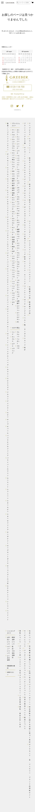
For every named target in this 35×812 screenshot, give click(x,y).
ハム (18, 155)
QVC (13, 237)
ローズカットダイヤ (7, 554)
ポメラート (18, 216)
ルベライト (7, 482)
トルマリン (7, 371)
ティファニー (18, 139)
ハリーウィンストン (18, 162)
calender (17, 57)
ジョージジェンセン (13, 274)
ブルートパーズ (7, 259)
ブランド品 (20, 650)
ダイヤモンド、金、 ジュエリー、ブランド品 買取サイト (29, 771)
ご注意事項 (20, 700)
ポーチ (24, 302)
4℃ (18, 322)
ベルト (24, 320)
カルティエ (13, 214)
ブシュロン (18, 183)
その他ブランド (24, 240)
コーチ (24, 202)
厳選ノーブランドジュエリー (7, 137)
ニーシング (18, 146)
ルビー (7, 415)
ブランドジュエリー (20, 684)
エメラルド (7, 172)
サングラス (24, 311)
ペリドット (7, 615)
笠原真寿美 (13, 242)
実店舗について (29, 662)
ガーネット (7, 338)
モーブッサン (18, 287)
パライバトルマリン (7, 466)
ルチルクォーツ (7, 592)
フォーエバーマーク (18, 174)
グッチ (24, 182)
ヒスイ (7, 192)
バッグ (24, 252)
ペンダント (18, 341)
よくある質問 (8, 658)
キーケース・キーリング (24, 272)
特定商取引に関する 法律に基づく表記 (29, 724)
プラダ (24, 188)
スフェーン (7, 494)
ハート (29, 150)
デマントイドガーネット (7, 320)
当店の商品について (24, 706)
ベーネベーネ (18, 209)
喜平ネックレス (29, 191)
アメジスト (7, 405)
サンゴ (7, 422)
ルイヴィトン (18, 308)
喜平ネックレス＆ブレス (29, 169)
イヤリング (13, 351)
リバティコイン (29, 261)
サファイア (7, 183)
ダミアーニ (18, 132)
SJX (13, 171)
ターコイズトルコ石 (7, 574)
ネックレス (13, 339)
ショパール (13, 288)
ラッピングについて (24, 685)
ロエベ (24, 195)
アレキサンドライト (7, 206)
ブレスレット (18, 334)
